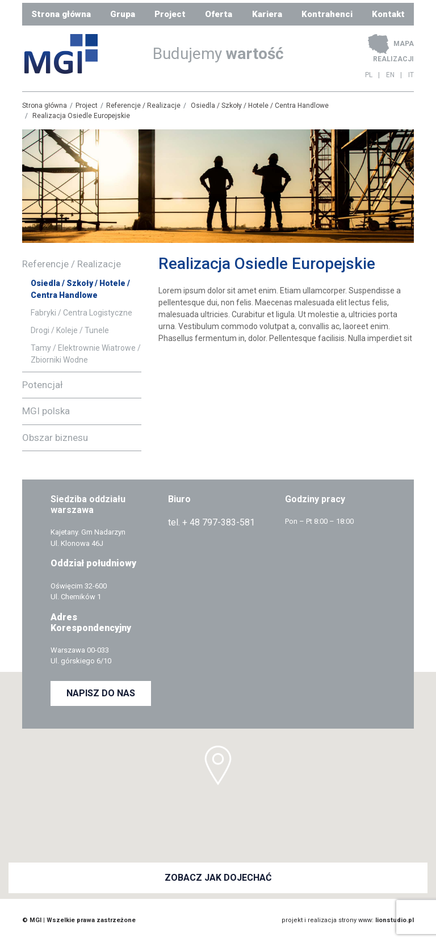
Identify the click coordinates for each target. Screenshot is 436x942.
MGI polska (46, 411)
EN (390, 75)
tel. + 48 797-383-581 (211, 522)
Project (170, 14)
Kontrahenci (327, 14)
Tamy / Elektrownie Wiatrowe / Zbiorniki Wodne (86, 353)
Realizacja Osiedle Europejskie (81, 116)
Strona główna (61, 14)
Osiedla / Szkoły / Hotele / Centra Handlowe (260, 106)
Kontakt (388, 14)
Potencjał (42, 384)
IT (411, 75)
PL (368, 75)
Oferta (218, 14)
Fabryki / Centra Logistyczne (81, 312)
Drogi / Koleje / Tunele (70, 330)
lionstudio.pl (394, 920)
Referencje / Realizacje (143, 106)
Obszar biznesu (55, 437)
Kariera (267, 14)
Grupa (122, 14)
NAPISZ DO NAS (100, 693)
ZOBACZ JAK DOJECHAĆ (218, 877)
